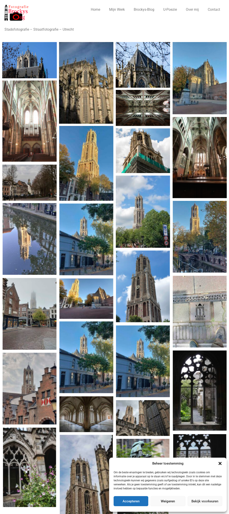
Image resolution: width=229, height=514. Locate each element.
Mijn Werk (117, 9)
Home (95, 9)
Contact (214, 9)
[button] (220, 463)
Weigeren (168, 501)
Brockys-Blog (144, 9)
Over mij (192, 9)
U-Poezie (170, 9)
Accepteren (131, 501)
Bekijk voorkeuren (204, 501)
